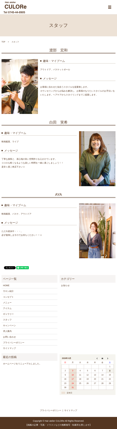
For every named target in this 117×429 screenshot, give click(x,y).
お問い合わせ (9, 337)
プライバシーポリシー (13, 342)
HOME (6, 285)
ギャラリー (8, 314)
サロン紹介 (8, 291)
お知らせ (65, 285)
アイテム (7, 308)
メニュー (7, 302)
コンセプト (8, 297)
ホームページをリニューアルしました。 (22, 363)
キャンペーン (9, 325)
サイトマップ (9, 348)
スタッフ (7, 319)
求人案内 (7, 331)
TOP (3, 42)
